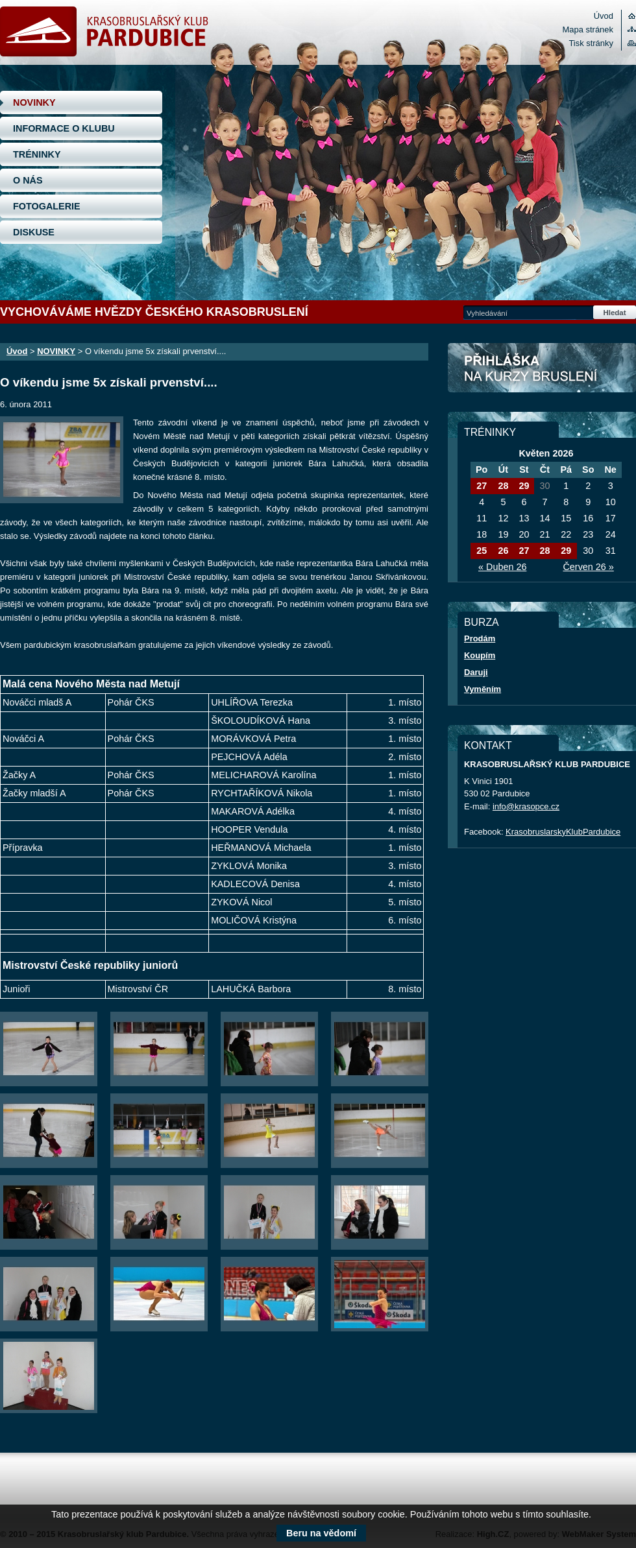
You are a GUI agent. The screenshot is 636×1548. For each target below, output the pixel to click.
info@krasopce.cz (526, 806)
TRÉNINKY (37, 154)
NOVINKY (34, 102)
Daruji (476, 672)
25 (481, 550)
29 (524, 486)
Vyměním (482, 689)
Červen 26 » (588, 567)
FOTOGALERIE (46, 206)
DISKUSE (34, 232)
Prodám (479, 638)
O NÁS (28, 180)
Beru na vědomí (321, 1533)
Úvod (603, 16)
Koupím (479, 655)
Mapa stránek (588, 29)
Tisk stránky (591, 43)
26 (503, 550)
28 (503, 486)
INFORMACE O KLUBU (64, 128)
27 (481, 486)
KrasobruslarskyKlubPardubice (563, 832)
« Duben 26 (502, 567)
